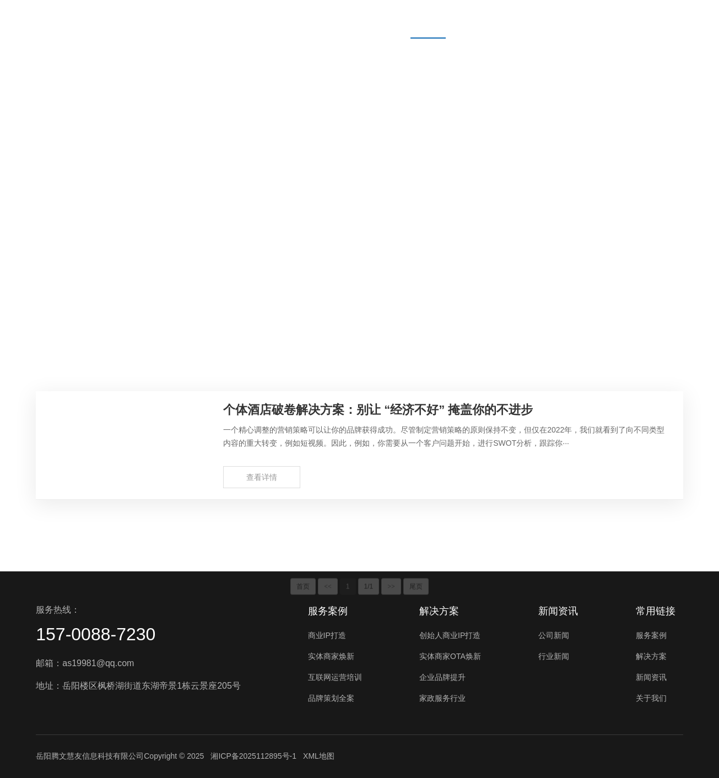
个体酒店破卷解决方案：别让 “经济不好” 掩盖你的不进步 (378, 410)
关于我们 (551, 19)
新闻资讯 (489, 19)
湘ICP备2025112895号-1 (253, 756)
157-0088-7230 (95, 634)
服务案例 (366, 19)
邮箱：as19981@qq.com (85, 663)
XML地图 (318, 756)
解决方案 (428, 19)
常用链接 (655, 611)
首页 (313, 19)
